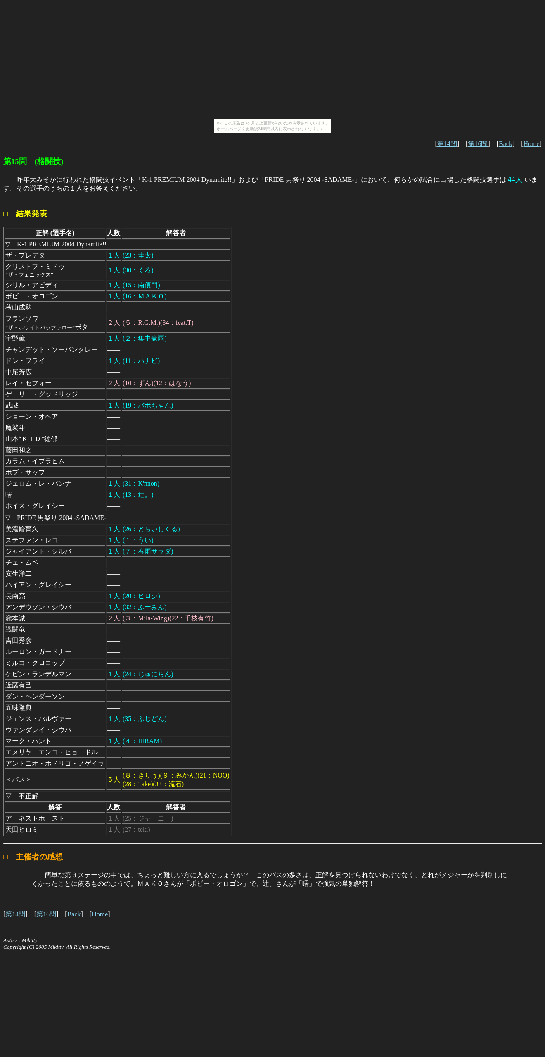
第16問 (478, 143)
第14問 (447, 143)
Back (505, 143)
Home (532, 143)
